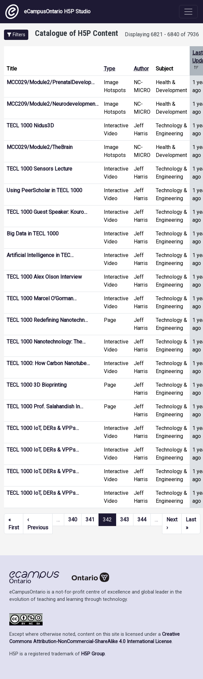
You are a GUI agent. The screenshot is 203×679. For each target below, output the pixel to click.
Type (109, 69)
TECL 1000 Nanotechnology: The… (46, 342)
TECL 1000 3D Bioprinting (37, 385)
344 (141, 519)
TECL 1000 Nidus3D (30, 125)
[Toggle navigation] (188, 11)
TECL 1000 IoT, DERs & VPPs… (43, 428)
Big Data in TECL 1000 (33, 233)
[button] (16, 35)
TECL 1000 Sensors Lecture (39, 169)
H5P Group (93, 654)
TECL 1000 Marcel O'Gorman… (42, 298)
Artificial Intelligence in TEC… (40, 255)
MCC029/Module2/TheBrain (40, 147)
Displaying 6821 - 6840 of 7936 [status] (162, 34)
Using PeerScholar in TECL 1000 (44, 190)
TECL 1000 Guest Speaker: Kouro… (47, 212)
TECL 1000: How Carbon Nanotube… (48, 363)
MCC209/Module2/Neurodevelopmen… (53, 104)
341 (90, 519)
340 (72, 519)
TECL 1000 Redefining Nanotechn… (47, 320)
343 (124, 519)
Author (141, 69)
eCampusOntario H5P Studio (48, 11)
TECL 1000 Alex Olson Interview (44, 277)
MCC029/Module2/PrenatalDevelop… (51, 82)
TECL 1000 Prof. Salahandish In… (45, 406)
